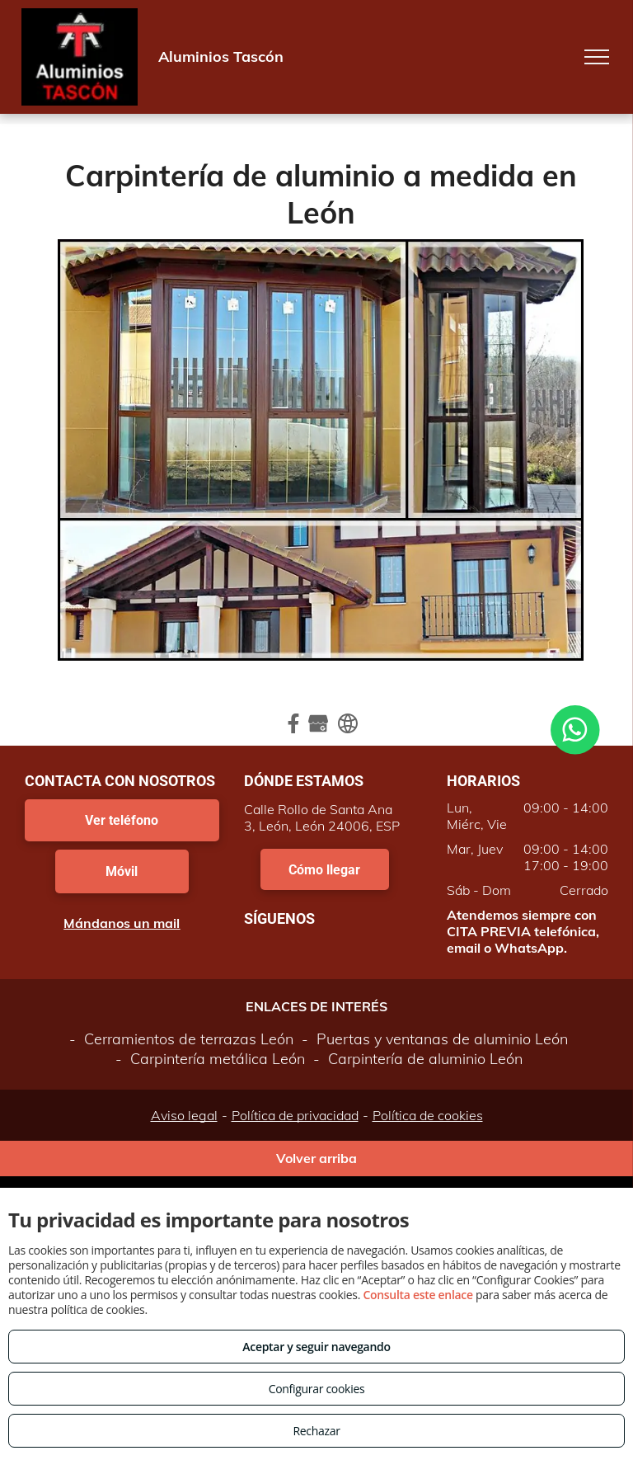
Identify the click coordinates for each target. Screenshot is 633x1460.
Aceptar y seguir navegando (316, 1346)
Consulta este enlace (417, 1294)
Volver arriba (316, 1158)
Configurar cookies (317, 1388)
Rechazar (316, 1431)
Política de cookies (428, 1115)
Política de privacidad (295, 1115)
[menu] (596, 56)
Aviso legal (184, 1115)
